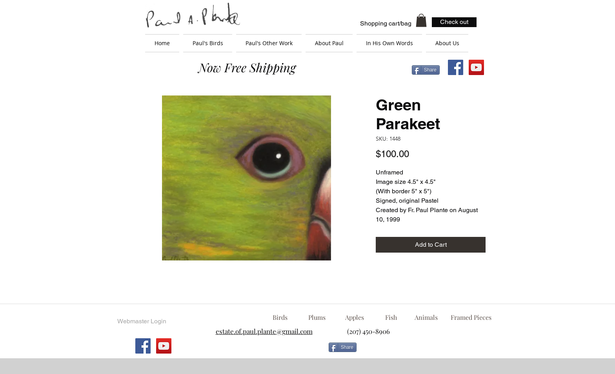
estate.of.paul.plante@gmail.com (264, 331)
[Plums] (317, 317)
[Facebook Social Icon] (455, 67)
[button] (421, 20)
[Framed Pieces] (470, 317)
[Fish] (391, 317)
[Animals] (426, 317)
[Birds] (279, 317)
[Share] (426, 70)
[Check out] (454, 22)
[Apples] (354, 317)
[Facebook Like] (423, 350)
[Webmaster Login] (141, 321)
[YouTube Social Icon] (476, 67)
